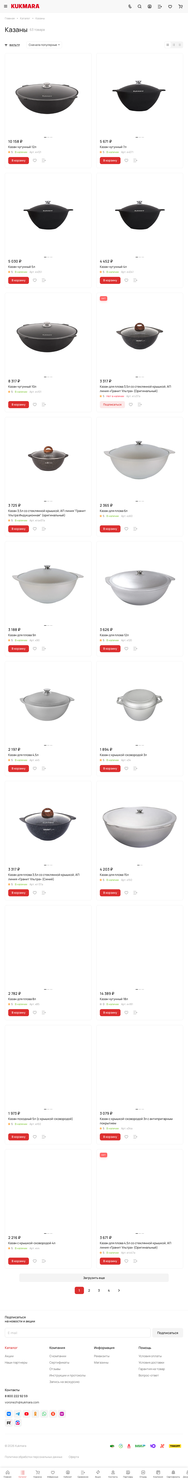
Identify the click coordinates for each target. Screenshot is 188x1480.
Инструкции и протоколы (67, 1375)
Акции (9, 1356)
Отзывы (54, 1369)
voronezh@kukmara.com (22, 1402)
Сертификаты (59, 1362)
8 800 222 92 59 (16, 1396)
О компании (57, 1356)
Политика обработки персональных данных (33, 1457)
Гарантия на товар (152, 1369)
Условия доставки (151, 1362)
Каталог (11, 1347)
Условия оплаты (150, 1356)
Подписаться (167, 1333)
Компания (57, 1347)
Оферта (74, 1457)
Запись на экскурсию (64, 1382)
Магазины (101, 1362)
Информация (104, 1347)
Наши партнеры (16, 1362)
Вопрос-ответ (149, 1375)
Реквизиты (101, 1356)
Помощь (145, 1347)
